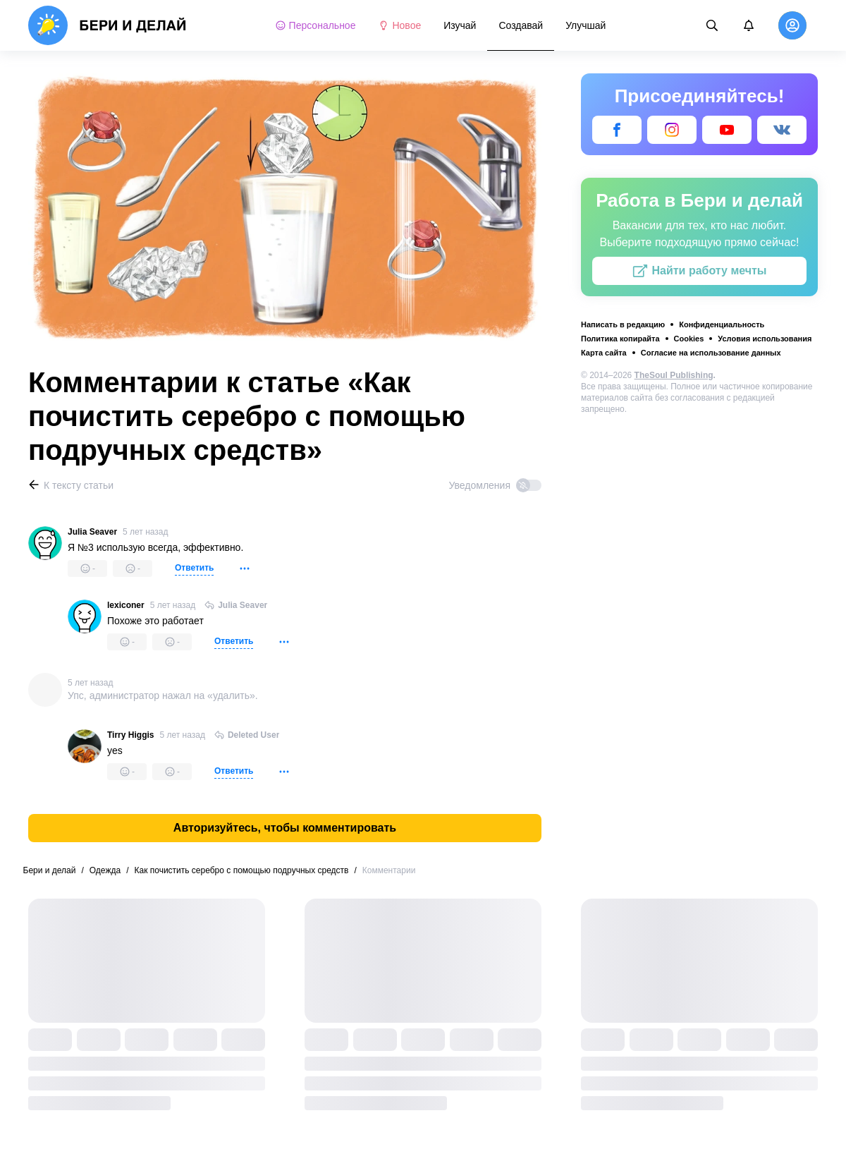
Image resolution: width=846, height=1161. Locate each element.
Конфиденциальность (721, 324)
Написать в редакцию (623, 324)
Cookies (689, 338)
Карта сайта (604, 352)
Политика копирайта (620, 338)
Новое (399, 25)
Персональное (315, 25)
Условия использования (764, 338)
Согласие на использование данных (711, 352)
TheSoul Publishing (673, 375)
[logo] (107, 25)
